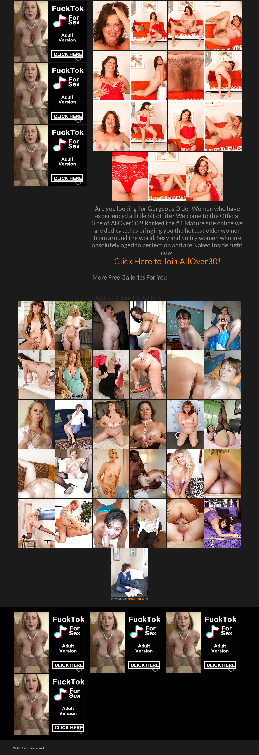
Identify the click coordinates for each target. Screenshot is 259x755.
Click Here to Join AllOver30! (167, 261)
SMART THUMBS (138, 599)
